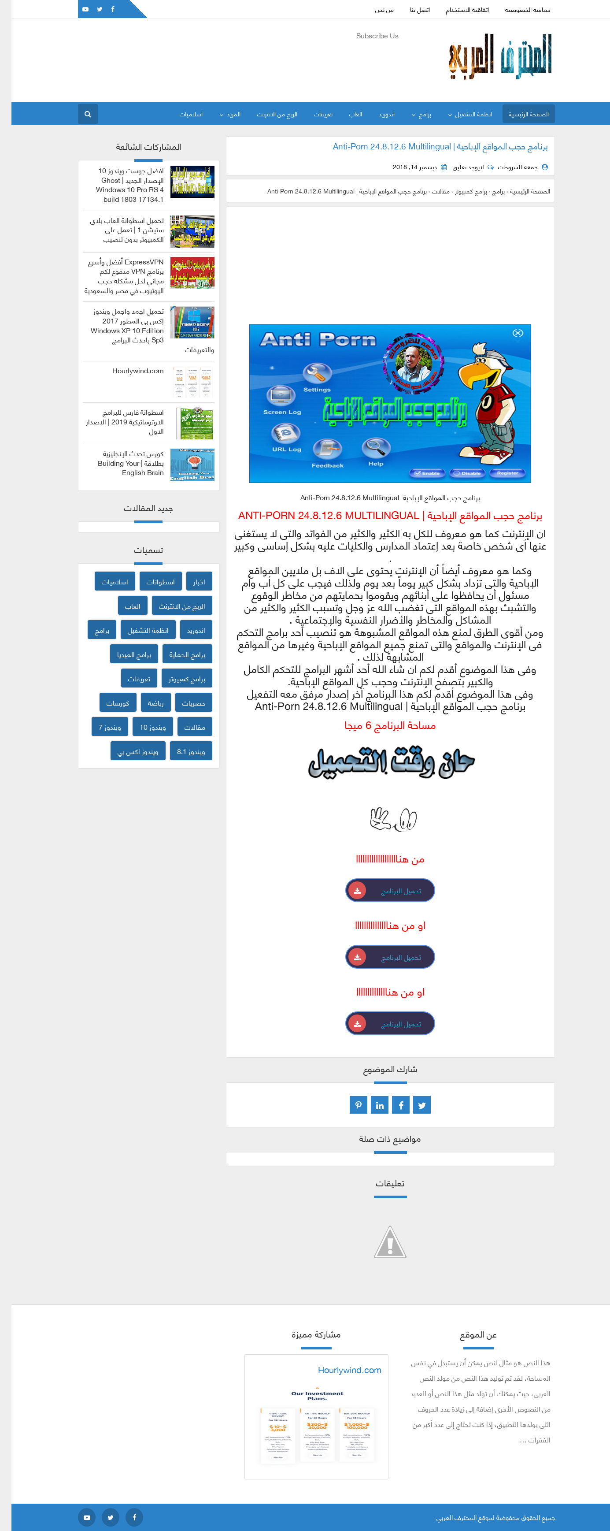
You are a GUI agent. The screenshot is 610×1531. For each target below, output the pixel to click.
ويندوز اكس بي (126, 750)
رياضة (144, 702)
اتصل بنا (408, 9)
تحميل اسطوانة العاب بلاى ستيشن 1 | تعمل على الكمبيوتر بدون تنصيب (115, 229)
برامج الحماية (176, 653)
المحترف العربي (445, 1516)
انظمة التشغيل (462, 113)
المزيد (222, 113)
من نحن (373, 9)
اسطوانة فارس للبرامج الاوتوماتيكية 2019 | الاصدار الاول (113, 421)
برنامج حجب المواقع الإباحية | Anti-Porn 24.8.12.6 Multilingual (429, 145)
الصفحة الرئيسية (517, 113)
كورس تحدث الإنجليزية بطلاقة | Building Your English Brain (119, 462)
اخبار (188, 581)
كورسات (106, 702)
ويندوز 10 (141, 726)
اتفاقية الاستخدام (456, 9)
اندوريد (375, 113)
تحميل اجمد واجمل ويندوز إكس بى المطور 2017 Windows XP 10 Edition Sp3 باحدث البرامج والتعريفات (141, 330)
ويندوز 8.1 (180, 750)
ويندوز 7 (98, 726)
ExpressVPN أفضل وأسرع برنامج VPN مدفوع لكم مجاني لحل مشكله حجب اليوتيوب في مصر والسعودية (112, 275)
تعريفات (312, 113)
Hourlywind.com (126, 370)
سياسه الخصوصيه (516, 9)
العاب (344, 113)
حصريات (182, 702)
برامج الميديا (123, 653)
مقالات (183, 726)
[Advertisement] (227, 62)
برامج (413, 113)
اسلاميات (179, 113)
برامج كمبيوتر (175, 678)
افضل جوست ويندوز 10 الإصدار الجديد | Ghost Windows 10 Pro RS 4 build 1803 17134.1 (118, 184)
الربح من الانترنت (266, 113)
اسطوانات (149, 581)
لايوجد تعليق (457, 166)
